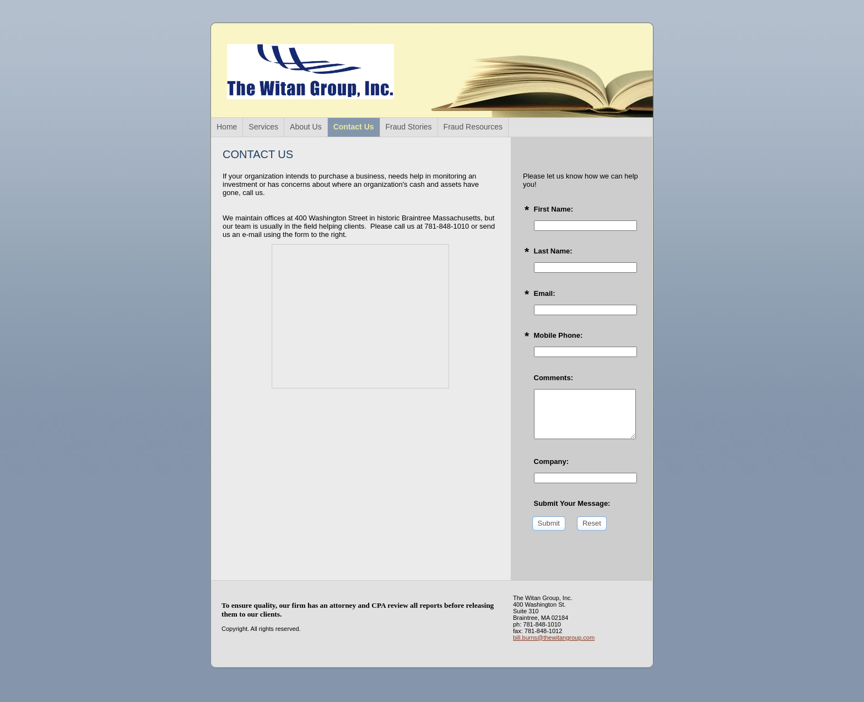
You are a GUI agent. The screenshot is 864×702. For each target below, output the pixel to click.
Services (263, 126)
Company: (551, 461)
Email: (544, 293)
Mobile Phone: (558, 335)
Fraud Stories (409, 126)
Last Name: (553, 251)
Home (227, 126)
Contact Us (353, 126)
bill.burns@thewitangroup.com (554, 637)
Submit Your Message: (572, 503)
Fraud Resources (473, 126)
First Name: (554, 209)
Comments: (554, 378)
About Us (306, 126)
